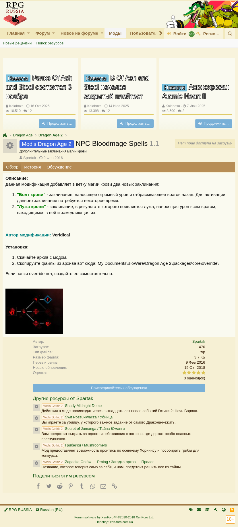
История (32, 166)
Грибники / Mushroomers (74, 445)
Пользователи (145, 33)
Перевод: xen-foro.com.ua (114, 522)
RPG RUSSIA (18, 510)
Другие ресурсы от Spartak (63, 398)
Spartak (29, 158)
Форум (42, 33)
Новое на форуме (79, 33)
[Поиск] (230, 33)
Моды (115, 33)
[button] (28, 33)
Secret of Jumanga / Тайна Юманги (83, 428)
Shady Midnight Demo (72, 405)
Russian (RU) (49, 510)
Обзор (12, 166)
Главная (16, 33)
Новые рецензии (17, 43)
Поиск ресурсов (49, 43)
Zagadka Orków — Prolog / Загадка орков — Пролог (98, 462)
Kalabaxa (16, 106)
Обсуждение (59, 166)
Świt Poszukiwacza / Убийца (77, 417)
